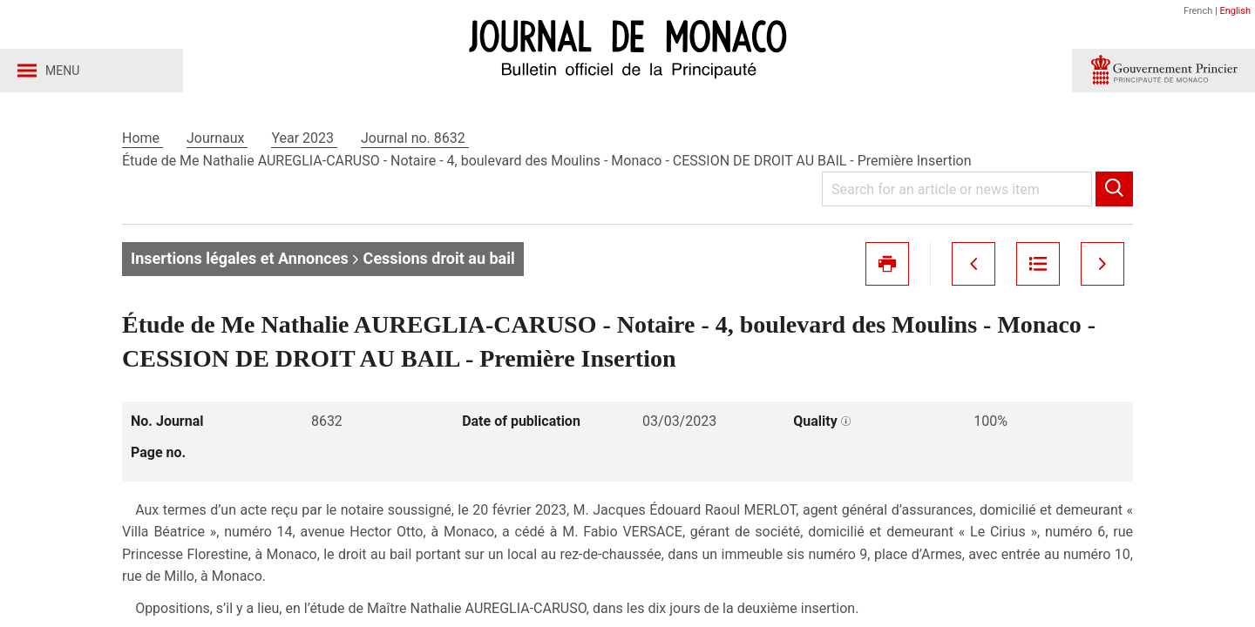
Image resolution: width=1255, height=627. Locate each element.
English (1235, 11)
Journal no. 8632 (415, 138)
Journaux (217, 138)
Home (142, 138)
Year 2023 (304, 138)
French (1198, 11)
